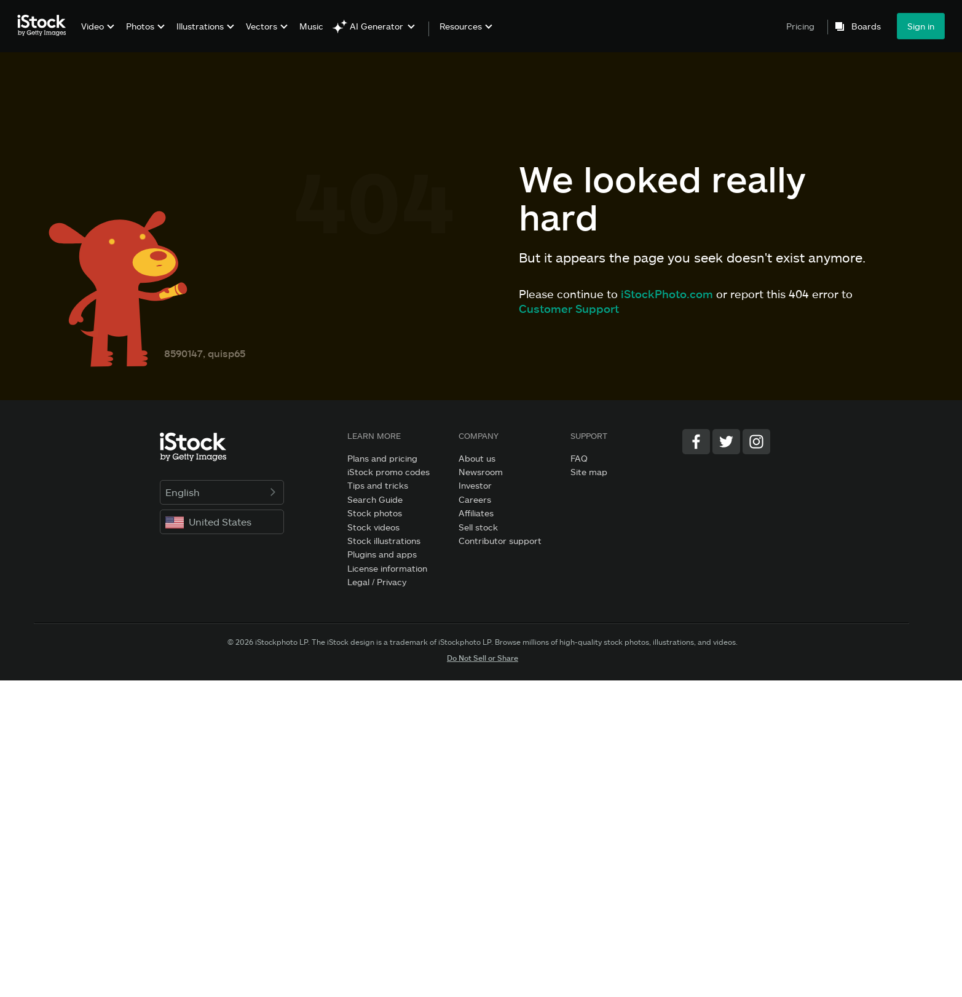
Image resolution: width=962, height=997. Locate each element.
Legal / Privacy (376, 582)
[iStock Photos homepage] (45, 26)
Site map (588, 472)
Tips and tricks (377, 485)
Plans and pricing (382, 458)
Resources (461, 26)
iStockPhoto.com (667, 294)
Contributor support (500, 540)
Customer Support (569, 308)
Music (311, 26)
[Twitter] (726, 441)
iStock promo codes (388, 472)
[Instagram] (756, 441)
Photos (140, 26)
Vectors (261, 26)
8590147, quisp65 (204, 353)
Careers (475, 499)
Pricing (800, 26)
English (222, 492)
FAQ (579, 458)
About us (477, 458)
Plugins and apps (382, 554)
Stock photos (374, 513)
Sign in (920, 26)
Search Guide (375, 499)
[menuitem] (96, 35)
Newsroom (481, 472)
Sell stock (478, 527)
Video (92, 26)
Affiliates (476, 513)
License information (387, 568)
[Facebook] (696, 441)
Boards (866, 26)
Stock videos (373, 527)
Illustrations (200, 26)
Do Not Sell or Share (482, 657)
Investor (475, 485)
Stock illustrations (383, 540)
